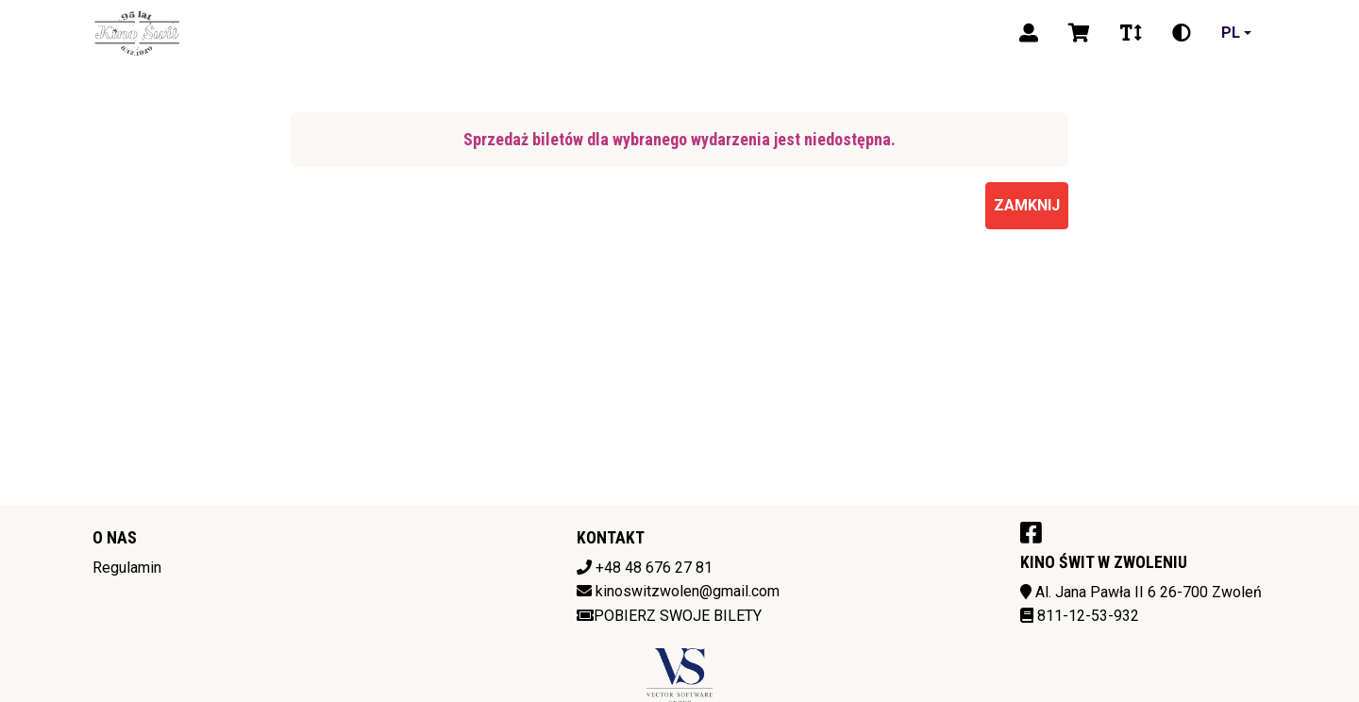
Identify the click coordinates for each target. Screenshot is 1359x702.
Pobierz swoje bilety (669, 616)
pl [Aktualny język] (1230, 33)
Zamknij (1027, 205)
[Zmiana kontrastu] (1181, 33)
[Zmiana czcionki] (1131, 33)
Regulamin (126, 568)
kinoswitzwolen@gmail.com (688, 591)
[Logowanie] (1028, 33)
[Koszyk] (1079, 33)
